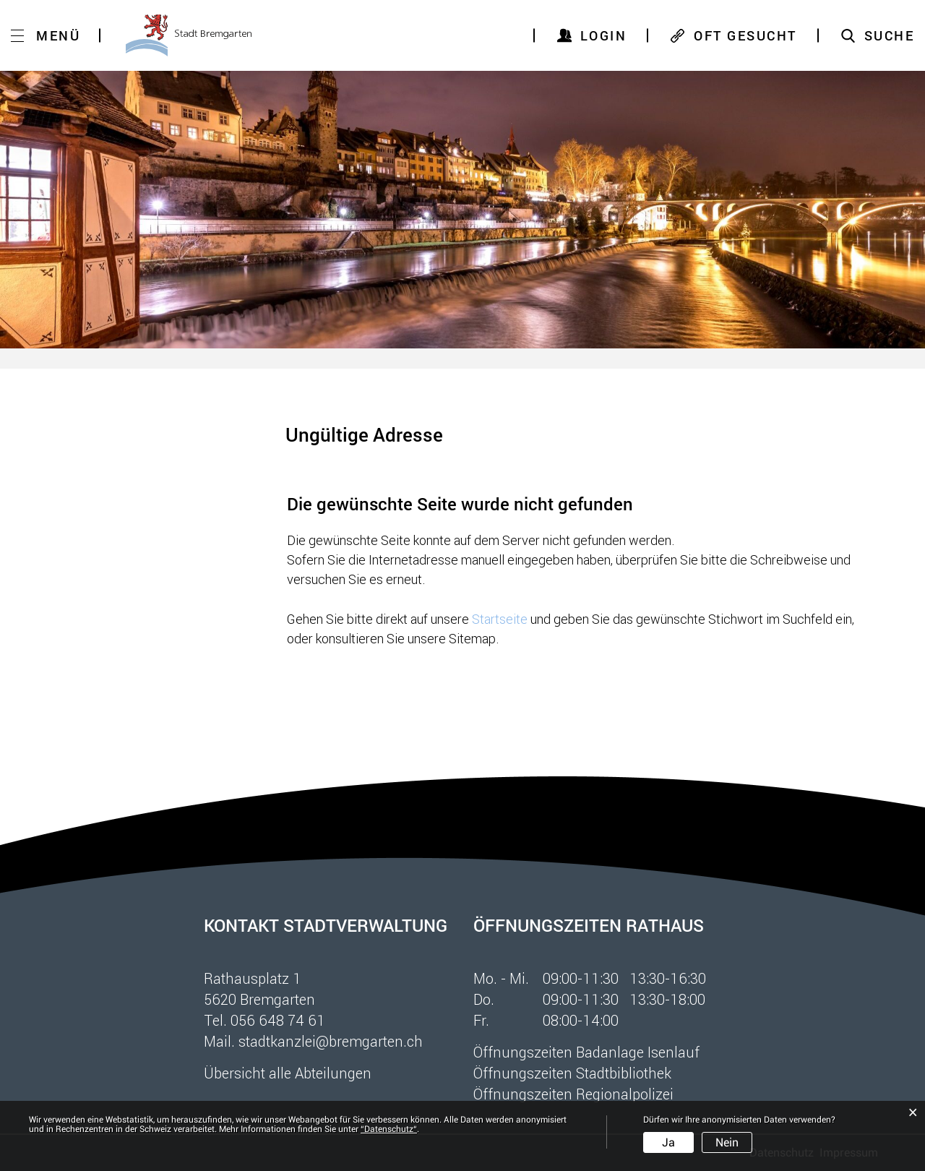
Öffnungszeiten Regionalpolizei (573, 1093)
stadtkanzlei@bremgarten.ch (330, 1040)
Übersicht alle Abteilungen (287, 1072)
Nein (727, 1142)
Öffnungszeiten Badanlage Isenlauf (586, 1051)
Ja (668, 1142)
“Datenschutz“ (389, 1129)
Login (603, 35)
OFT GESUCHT (745, 35)
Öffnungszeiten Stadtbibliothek (572, 1072)
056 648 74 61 (278, 1020)
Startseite (500, 618)
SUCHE (889, 35)
